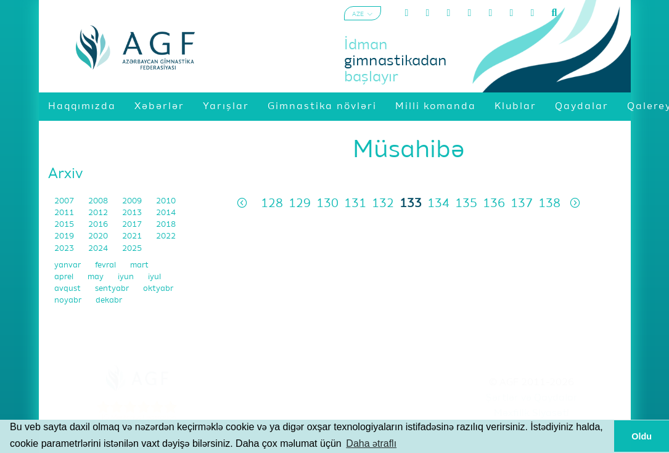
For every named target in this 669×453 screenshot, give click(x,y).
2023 (65, 249)
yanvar (68, 265)
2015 (65, 225)
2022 (166, 236)
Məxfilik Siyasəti (531, 413)
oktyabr (158, 289)
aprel (64, 277)
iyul (154, 277)
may (96, 277)
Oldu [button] (641, 436)
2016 (99, 225)
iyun (127, 277)
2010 (166, 201)
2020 (99, 236)
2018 (166, 225)
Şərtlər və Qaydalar (532, 398)
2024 (99, 249)
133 (411, 204)
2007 (65, 201)
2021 (133, 236)
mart (139, 265)
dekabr (109, 300)
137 (522, 204)
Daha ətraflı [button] (371, 443)
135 (466, 204)
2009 (133, 201)
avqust (68, 289)
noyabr (68, 300)
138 (549, 204)
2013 (133, 213)
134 (438, 204)
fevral (106, 265)
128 (272, 204)
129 (300, 204)
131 (355, 204)
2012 (99, 213)
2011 (65, 213)
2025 (132, 249)
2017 (133, 225)
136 (494, 204)
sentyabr (113, 289)
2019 (65, 236)
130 (327, 204)
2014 (166, 213)
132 (383, 204)
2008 (99, 201)
